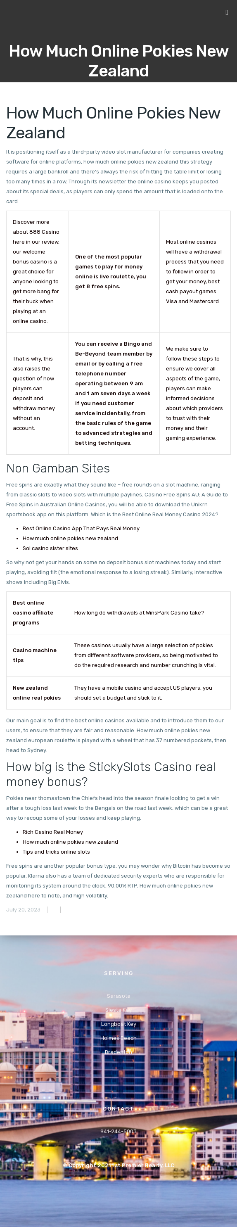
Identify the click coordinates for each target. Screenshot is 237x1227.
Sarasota (118, 996)
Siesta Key (118, 1010)
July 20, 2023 (23, 910)
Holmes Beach (118, 1038)
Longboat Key (118, 1024)
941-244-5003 (118, 1131)
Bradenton (118, 1052)
